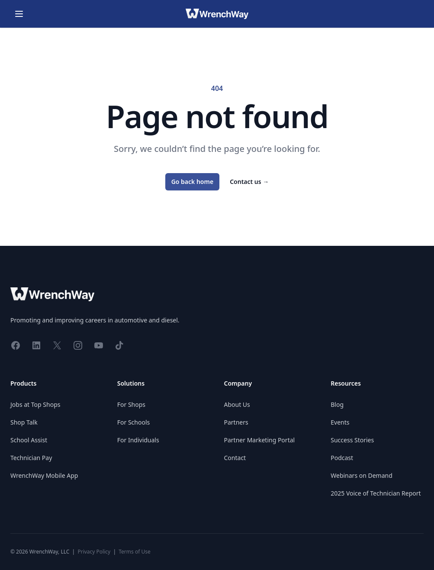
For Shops (131, 404)
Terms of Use (134, 551)
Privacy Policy (93, 551)
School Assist (28, 440)
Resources (346, 383)
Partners (236, 422)
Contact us (249, 181)
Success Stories (352, 440)
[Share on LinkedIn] (36, 345)
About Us (237, 404)
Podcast (342, 458)
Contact (235, 458)
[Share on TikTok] (119, 345)
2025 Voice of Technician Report (376, 493)
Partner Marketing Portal (259, 440)
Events (340, 422)
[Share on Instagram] (78, 345)
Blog (337, 404)
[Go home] (217, 14)
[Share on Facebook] (15, 345)
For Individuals (138, 440)
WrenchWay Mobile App (44, 475)
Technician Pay (31, 458)
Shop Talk (24, 422)
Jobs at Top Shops (35, 404)
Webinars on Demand (361, 475)
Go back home (192, 181)
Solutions (131, 383)
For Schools (133, 422)
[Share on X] (57, 345)
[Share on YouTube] (98, 345)
